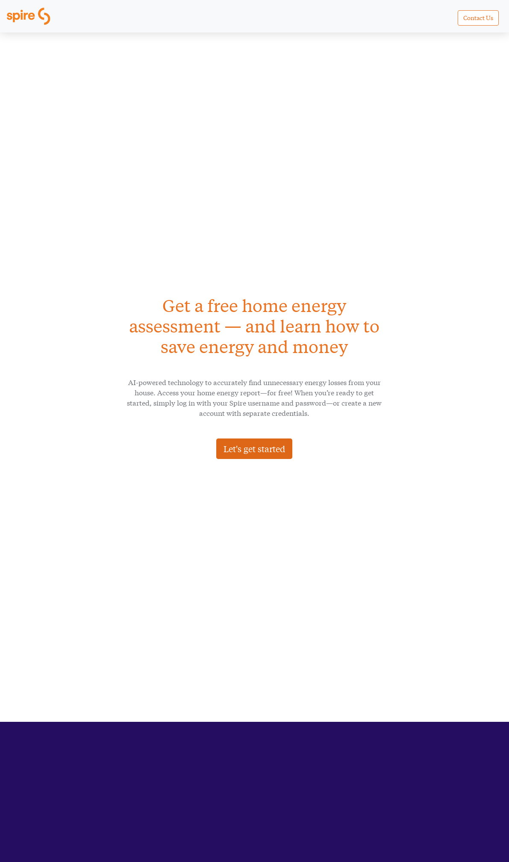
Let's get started (254, 448)
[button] (478, 18)
